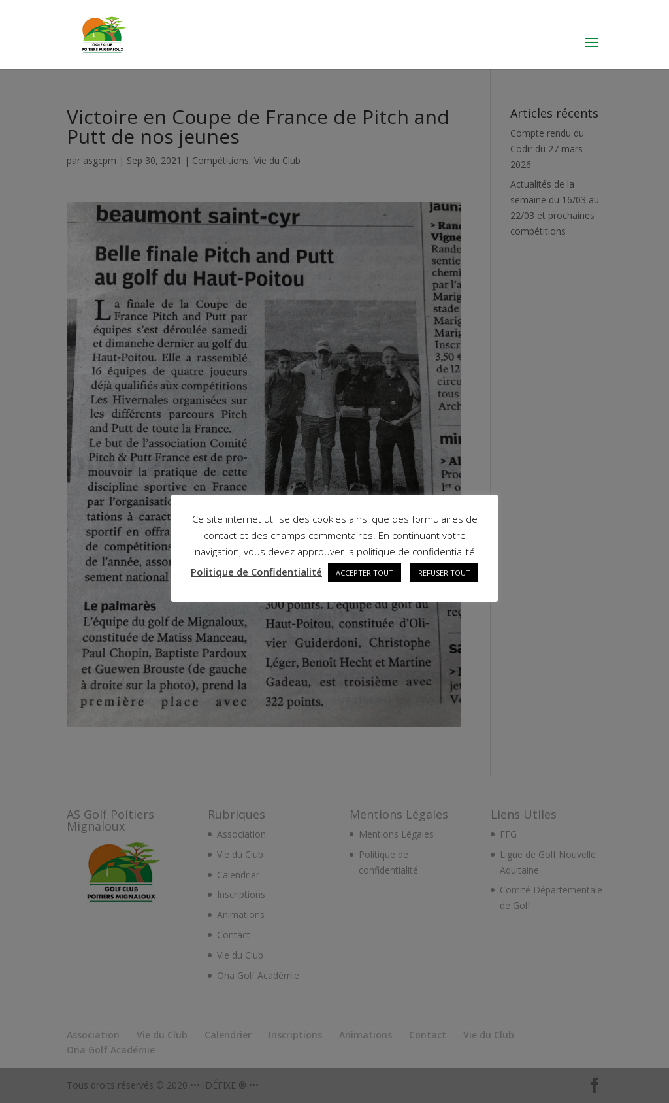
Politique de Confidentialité (256, 571)
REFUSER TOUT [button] (444, 573)
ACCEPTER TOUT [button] (364, 573)
